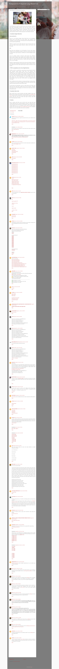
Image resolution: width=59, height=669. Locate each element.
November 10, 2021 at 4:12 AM (18, 386)
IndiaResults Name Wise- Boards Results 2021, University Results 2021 (21, 304)
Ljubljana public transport (15, 182)
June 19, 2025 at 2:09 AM (17, 624)
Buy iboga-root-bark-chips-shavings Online (18, 368)
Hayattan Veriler (14, 148)
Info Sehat (38, 14)
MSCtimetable (14, 158)
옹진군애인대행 (14, 435)
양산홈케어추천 (14, 537)
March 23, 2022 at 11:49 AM (19, 401)
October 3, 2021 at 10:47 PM (18, 347)
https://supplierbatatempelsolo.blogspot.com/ (18, 264)
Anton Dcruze (13, 496)
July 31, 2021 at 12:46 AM (18, 292)
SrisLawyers (13, 510)
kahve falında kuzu (16, 129)
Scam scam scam (14, 312)
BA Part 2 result (21, 378)
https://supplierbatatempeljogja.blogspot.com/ (18, 265)
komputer (13, 417)
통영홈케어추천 (14, 540)
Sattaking (31, 632)
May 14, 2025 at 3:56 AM (17, 576)
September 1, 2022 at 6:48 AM (19, 524)
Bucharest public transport (15, 183)
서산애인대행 (14, 440)
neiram (13, 197)
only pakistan (13, 214)
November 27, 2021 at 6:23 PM (20, 395)
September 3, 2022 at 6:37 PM (19, 531)
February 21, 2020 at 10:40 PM (19, 116)
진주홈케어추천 (14, 538)
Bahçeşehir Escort (14, 561)
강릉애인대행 (14, 441)
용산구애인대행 (14, 436)
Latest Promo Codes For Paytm (25, 192)
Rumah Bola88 (19, 274)
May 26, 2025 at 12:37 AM (17, 592)
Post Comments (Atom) (16, 661)
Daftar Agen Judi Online (15, 298)
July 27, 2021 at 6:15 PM (16, 286)
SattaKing (28, 577)
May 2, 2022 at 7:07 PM (18, 427)
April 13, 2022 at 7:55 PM (18, 417)
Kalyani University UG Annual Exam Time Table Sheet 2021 (20, 137)
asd (12, 286)
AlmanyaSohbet (14, 403)
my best (13, 177)
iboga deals (13, 362)
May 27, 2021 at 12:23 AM (19, 214)
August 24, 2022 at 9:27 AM (19, 510)
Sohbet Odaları (14, 150)
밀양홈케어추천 (14, 535)
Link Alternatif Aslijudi (15, 299)
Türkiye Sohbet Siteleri (15, 151)
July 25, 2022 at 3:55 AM (19, 496)
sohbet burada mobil (14, 413)
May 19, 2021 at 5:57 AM (17, 197)
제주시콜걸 (13, 548)
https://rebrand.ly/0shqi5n (15, 261)
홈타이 (13, 428)
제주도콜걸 (13, 546)
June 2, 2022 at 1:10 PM (18, 464)
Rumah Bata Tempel (14, 257)
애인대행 (13, 437)
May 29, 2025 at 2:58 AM (17, 599)
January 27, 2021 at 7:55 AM (20, 148)
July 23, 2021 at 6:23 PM (20, 257)
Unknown (13, 401)
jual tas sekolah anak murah (25, 106)
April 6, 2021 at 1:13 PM (17, 177)
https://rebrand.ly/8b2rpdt (15, 259)
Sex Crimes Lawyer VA (15, 513)
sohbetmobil (13, 411)
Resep (38, 18)
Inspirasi (38, 17)
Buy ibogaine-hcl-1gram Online (16, 369)
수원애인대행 (14, 439)
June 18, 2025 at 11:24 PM (17, 617)
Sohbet (13, 404)
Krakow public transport (15, 179)
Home (24, 659)
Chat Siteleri (13, 149)
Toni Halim (13, 292)
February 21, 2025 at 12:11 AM (17, 568)
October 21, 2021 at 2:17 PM (19, 362)
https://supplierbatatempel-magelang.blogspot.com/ (19, 266)
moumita (13, 141)
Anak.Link (13, 116)
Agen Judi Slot (14, 294)
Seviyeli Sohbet (14, 152)
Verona (13, 178)
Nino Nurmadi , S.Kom (15, 162)
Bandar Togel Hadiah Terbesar (16, 520)
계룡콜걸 (13, 547)
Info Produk (39, 13)
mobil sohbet (13, 395)
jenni (12, 568)
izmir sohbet (13, 410)
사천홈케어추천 (14, 536)
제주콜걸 (13, 553)
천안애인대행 (14, 434)
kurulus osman (14, 215)
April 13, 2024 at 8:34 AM (20, 561)
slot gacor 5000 (14, 492)
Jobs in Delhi (22, 639)
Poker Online (13, 295)
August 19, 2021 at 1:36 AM (18, 316)
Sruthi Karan (13, 524)
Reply (12, 138)
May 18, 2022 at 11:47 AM (17, 445)
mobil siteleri (13, 412)
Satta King (22, 587)
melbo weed (13, 464)
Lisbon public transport (15, 180)
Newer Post (11, 659)
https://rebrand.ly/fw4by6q (16, 260)
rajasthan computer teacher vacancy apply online (18, 306)
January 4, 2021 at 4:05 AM (18, 141)
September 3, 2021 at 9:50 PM (18, 328)
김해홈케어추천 (21, 534)
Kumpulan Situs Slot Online (15, 297)
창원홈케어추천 (14, 539)
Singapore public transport (15, 181)
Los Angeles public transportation (16, 184)
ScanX (13, 445)
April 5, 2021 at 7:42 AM (21, 162)
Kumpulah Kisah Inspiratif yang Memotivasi (23, 4)
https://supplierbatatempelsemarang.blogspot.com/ (19, 263)
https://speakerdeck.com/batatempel (17, 262)
